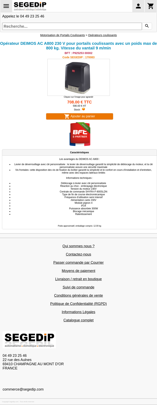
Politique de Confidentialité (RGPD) (78, 304)
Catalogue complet (78, 320)
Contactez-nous (78, 254)
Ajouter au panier (79, 116)
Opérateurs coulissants (102, 35)
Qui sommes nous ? (78, 246)
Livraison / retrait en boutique (78, 279)
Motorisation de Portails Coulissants (62, 35)
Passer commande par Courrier (78, 263)
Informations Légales (78, 312)
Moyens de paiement (78, 271)
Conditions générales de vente (78, 296)
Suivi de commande (78, 287)
